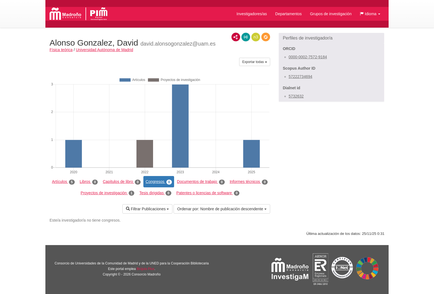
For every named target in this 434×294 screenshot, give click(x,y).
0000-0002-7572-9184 (308, 57)
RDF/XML (235, 37)
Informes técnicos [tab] (249, 181)
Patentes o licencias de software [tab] (207, 193)
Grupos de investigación (331, 14)
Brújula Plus (145, 269)
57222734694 (300, 76)
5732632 (296, 96)
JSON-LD (245, 37)
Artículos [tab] (63, 181)
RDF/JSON (265, 37)
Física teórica (61, 50)
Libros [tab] (89, 181)
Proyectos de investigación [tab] (107, 193)
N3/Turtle (255, 37)
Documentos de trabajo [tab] (200, 181)
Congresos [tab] (159, 181)
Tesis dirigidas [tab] (155, 193)
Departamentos (288, 14)
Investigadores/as (252, 14)
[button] (370, 14)
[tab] (331, 38)
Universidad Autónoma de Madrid (104, 50)
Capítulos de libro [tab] (122, 181)
